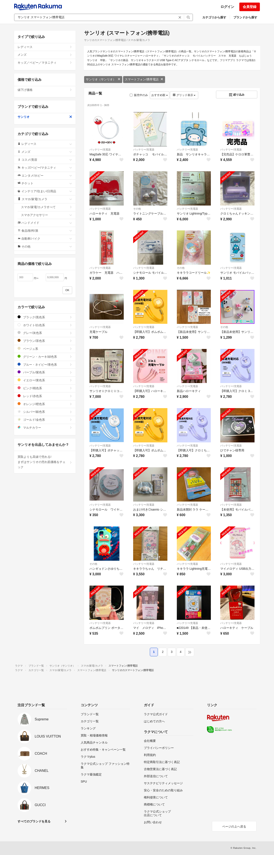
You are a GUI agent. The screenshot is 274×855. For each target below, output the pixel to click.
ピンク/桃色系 (45, 388)
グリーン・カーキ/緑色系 (45, 356)
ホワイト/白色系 (45, 325)
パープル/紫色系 (45, 372)
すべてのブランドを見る (34, 821)
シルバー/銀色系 (45, 411)
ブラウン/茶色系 (45, 341)
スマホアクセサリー (46, 215)
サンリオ (45, 117)
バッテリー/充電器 (100, 149)
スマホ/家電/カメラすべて (46, 207)
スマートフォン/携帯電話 (144, 79)
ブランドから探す (245, 17)
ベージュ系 (45, 348)
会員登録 (249, 7)
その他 (137, 208)
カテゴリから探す (214, 17)
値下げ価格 (45, 90)
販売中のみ (139, 95)
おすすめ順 (159, 95)
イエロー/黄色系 (45, 380)
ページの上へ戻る (234, 826)
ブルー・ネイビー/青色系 (45, 364)
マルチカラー (45, 427)
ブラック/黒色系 (45, 317)
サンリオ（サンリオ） (103, 79)
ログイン (227, 7)
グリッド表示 (184, 95)
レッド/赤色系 (45, 396)
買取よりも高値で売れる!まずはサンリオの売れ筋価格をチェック (45, 462)
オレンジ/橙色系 (45, 404)
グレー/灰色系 (45, 333)
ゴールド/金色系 (45, 419)
